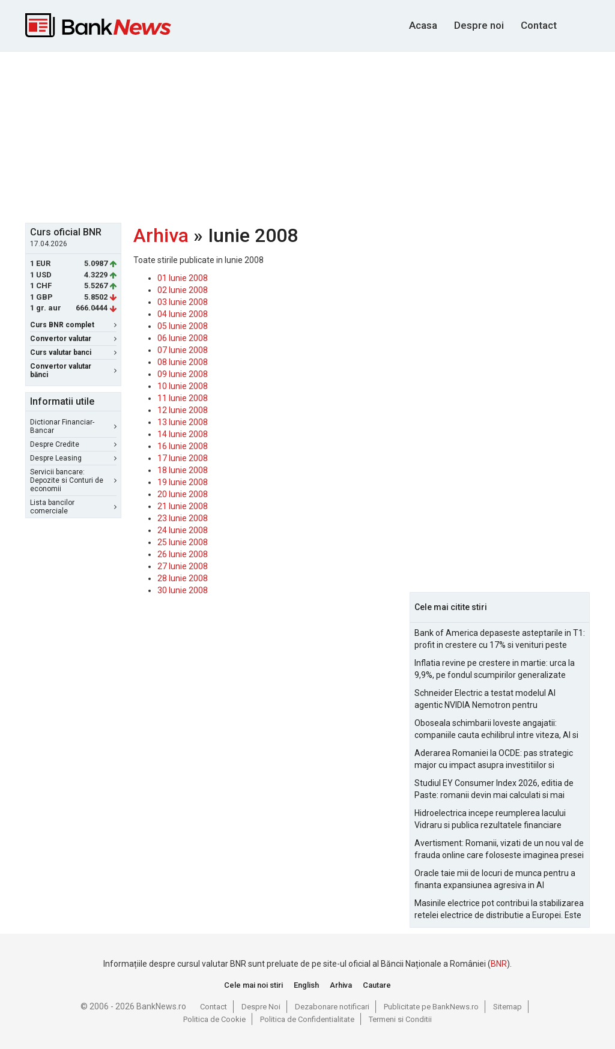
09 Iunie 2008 (182, 374)
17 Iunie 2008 (182, 458)
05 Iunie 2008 (182, 326)
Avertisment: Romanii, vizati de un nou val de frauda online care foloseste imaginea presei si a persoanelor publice (499, 849)
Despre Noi (260, 1006)
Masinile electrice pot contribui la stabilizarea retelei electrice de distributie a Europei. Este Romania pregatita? (499, 909)
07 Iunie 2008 (182, 350)
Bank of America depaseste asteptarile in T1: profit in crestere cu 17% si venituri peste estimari (499, 639)
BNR (499, 964)
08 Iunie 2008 (182, 362)
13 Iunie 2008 (182, 422)
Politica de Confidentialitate (307, 1019)
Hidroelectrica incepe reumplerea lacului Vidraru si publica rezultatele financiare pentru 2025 (490, 819)
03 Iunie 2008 (182, 302)
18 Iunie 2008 (182, 470)
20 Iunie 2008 (182, 494)
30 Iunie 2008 (182, 590)
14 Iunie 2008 (182, 434)
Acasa (423, 25)
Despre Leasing (73, 458)
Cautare (377, 985)
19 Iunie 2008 (182, 482)
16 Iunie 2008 (182, 446)
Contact (539, 25)
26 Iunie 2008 (182, 554)
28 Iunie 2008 (182, 578)
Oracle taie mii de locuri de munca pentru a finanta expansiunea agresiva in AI (494, 879)
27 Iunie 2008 (182, 566)
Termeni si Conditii (400, 1019)
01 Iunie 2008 (182, 278)
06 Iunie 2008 (182, 338)
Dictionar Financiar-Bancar (73, 426)
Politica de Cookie (214, 1019)
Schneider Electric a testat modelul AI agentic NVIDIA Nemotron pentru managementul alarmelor (485, 699)
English (306, 985)
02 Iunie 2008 (182, 290)
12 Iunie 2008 (182, 410)
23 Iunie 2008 (182, 518)
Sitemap (507, 1006)
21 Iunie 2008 (182, 506)
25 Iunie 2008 (182, 542)
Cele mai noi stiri (253, 985)
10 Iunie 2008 (182, 386)
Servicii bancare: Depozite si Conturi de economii (73, 480)
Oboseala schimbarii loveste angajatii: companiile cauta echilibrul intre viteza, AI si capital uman (496, 729)
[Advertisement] (316, 136)
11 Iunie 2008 (182, 398)
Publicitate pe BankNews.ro (431, 1006)
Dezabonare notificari (332, 1006)
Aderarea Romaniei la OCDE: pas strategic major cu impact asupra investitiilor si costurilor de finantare (493, 759)
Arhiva (161, 235)
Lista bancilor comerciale (73, 506)
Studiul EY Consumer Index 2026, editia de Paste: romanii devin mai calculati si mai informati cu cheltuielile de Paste (494, 789)
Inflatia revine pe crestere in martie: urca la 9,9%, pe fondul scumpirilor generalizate (494, 669)
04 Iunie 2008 (182, 314)
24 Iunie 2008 (182, 530)
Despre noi (479, 25)
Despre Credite (73, 444)
